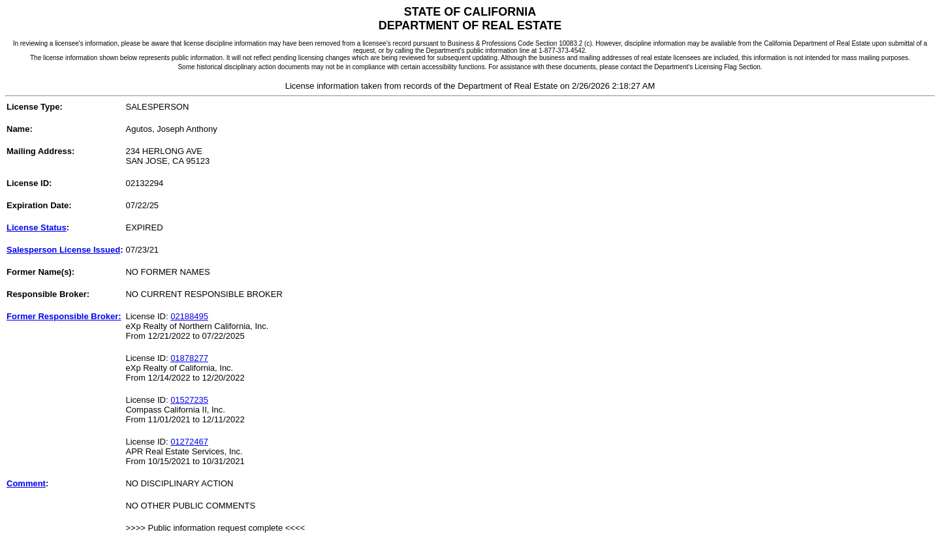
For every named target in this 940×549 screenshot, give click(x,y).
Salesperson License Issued (63, 250)
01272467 (189, 442)
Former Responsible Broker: (64, 316)
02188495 (189, 316)
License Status (37, 227)
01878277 (189, 358)
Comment (26, 483)
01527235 (189, 400)
